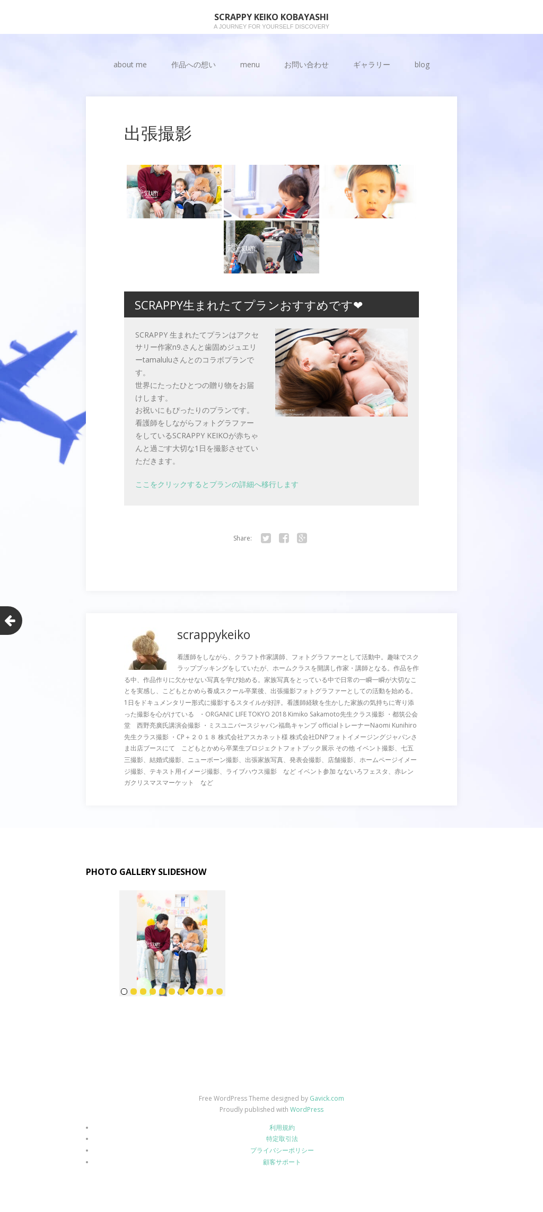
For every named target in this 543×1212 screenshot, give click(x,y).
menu (250, 64)
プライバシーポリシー (282, 1150)
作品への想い (193, 64)
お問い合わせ (306, 64)
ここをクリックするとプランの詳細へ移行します (217, 484)
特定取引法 (282, 1138)
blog (422, 64)
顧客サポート (282, 1161)
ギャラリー (371, 64)
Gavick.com (327, 1097)
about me (130, 64)
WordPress (306, 1109)
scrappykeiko (215, 634)
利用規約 (282, 1127)
